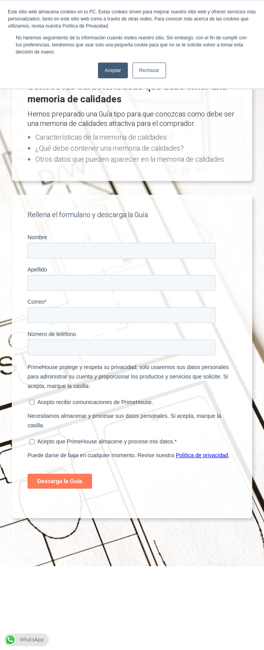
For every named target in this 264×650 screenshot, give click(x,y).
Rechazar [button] (149, 70)
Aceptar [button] (113, 70)
